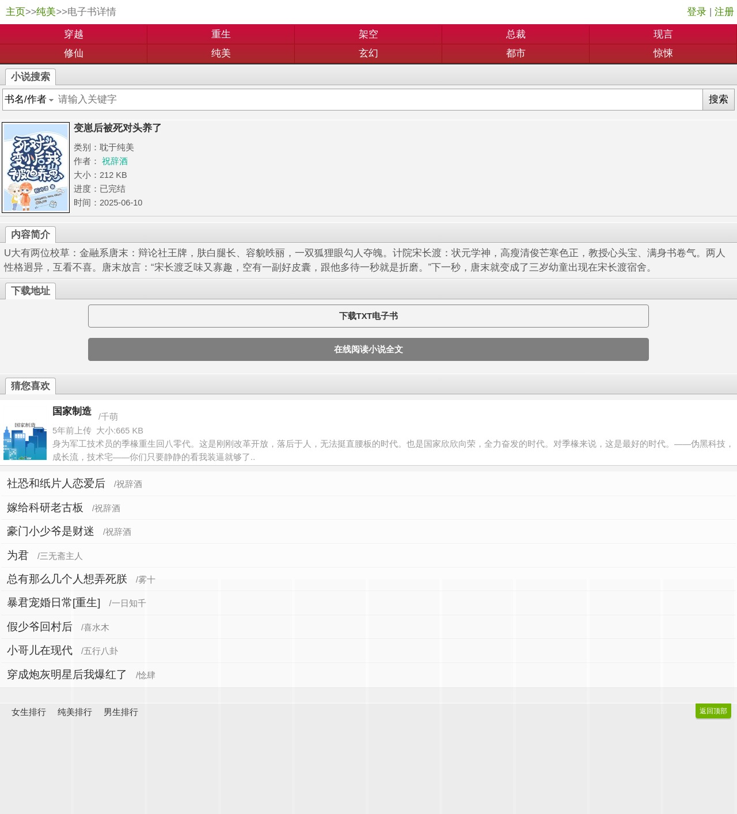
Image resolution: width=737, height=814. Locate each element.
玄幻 (368, 53)
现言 (663, 34)
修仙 (73, 53)
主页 (15, 11)
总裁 (516, 34)
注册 (724, 11)
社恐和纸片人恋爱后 (56, 483)
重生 (221, 34)
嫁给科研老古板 (45, 507)
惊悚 (663, 53)
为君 (18, 555)
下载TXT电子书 (368, 316)
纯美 (46, 11)
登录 (696, 11)
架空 (368, 34)
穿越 (73, 34)
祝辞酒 (115, 161)
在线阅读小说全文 (368, 349)
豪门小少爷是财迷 (50, 531)
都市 (516, 53)
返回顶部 (713, 711)
